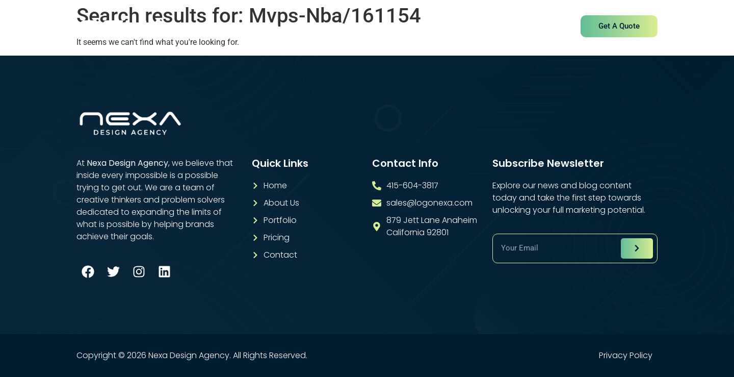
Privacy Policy (625, 355)
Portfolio (402, 27)
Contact (503, 27)
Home (242, 27)
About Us (292, 27)
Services (347, 27)
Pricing (452, 27)
